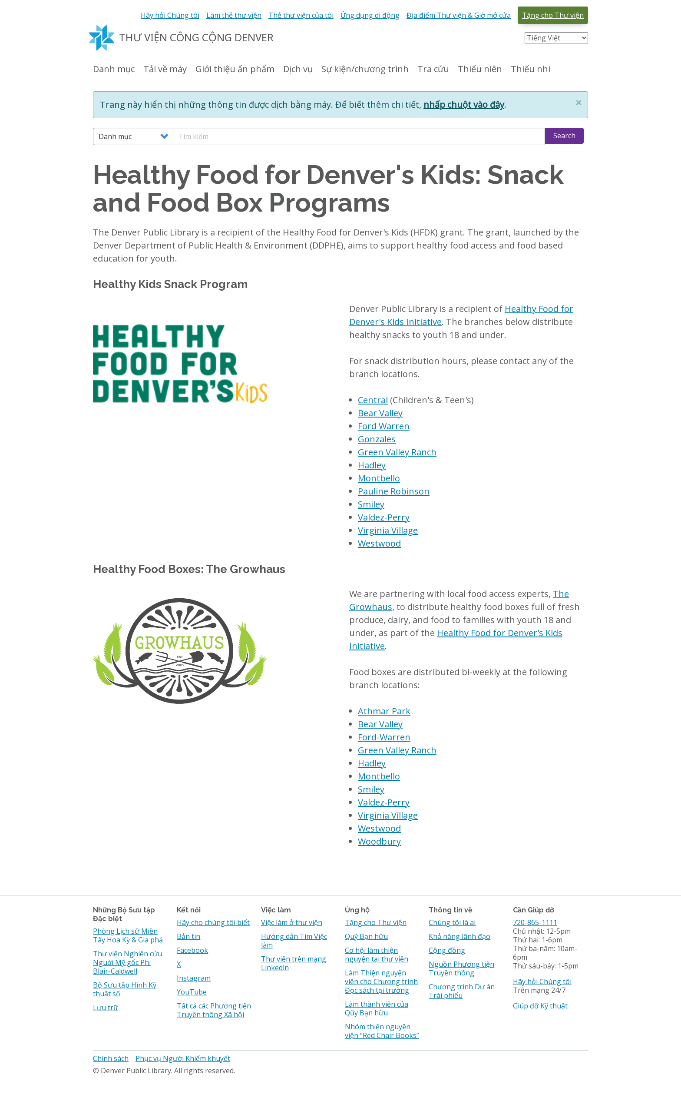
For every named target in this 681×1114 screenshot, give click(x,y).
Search (564, 135)
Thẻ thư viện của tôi (301, 15)
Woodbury (379, 841)
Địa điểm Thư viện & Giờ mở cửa (459, 15)
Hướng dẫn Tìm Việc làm (294, 941)
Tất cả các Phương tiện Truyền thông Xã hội (214, 1010)
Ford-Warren (384, 737)
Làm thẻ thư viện (233, 15)
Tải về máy (165, 69)
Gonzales (377, 439)
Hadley (372, 465)
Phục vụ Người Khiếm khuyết (183, 1058)
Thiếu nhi (530, 69)
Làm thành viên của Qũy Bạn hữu (376, 1008)
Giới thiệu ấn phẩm (234, 69)
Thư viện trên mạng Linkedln (293, 963)
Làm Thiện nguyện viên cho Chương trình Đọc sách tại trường (381, 981)
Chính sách (111, 1058)
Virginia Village (388, 530)
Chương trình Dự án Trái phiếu (462, 991)
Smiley (371, 504)
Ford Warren (384, 426)
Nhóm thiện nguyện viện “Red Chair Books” (382, 1031)
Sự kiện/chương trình (365, 69)
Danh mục (114, 69)
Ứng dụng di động (370, 15)
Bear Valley (380, 413)
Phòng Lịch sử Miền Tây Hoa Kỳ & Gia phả (128, 935)
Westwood (379, 543)
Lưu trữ (105, 1007)
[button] (578, 102)
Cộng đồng (447, 950)
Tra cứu (433, 69)
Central (373, 400)
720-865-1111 (535, 922)
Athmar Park (384, 711)
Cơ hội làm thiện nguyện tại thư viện (376, 954)
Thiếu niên (480, 69)
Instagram (194, 978)
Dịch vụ (298, 69)
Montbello (379, 478)
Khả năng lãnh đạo (459, 936)
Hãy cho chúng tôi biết (213, 922)
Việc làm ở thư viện (291, 922)
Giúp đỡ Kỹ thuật (540, 1006)
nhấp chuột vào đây (463, 104)
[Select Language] (556, 37)
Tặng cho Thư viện (553, 15)
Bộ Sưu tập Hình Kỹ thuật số (124, 989)
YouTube (192, 992)
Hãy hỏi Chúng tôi (170, 15)
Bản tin (188, 936)
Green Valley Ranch (397, 452)
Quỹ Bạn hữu (366, 936)
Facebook (192, 950)
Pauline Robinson (394, 491)
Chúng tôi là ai (452, 922)
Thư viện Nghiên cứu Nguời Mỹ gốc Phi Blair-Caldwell (127, 962)
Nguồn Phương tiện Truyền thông (461, 968)
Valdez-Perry (384, 517)
